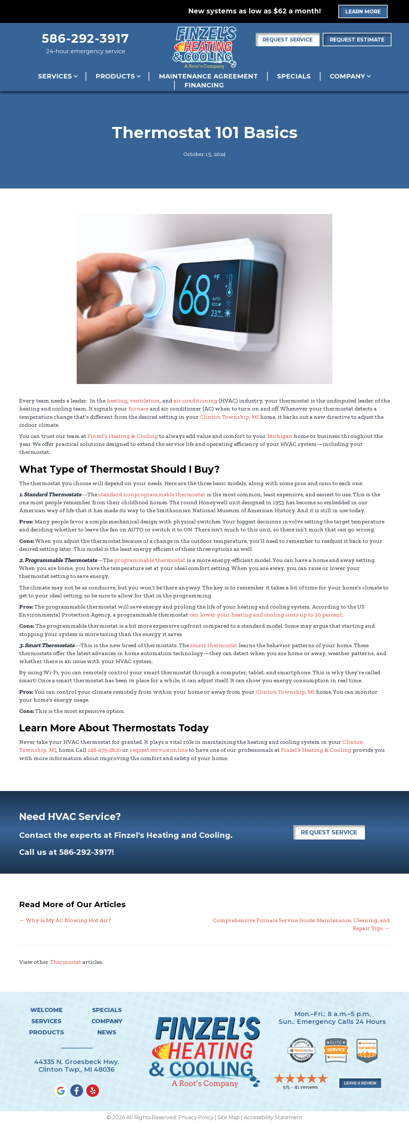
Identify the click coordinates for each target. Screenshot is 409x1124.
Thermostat (65, 961)
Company (347, 76)
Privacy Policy (195, 1117)
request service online (159, 749)
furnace (138, 408)
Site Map (229, 1117)
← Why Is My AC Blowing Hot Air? (65, 920)
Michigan (279, 436)
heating (117, 400)
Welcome (46, 1010)
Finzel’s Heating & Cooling (123, 436)
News (106, 1032)
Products (115, 76)
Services (55, 76)
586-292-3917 (85, 38)
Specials (294, 76)
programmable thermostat (149, 560)
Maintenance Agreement (208, 76)
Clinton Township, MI (229, 416)
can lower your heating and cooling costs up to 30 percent (265, 614)
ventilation (145, 400)
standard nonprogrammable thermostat (151, 494)
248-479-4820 (104, 749)
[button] (76, 76)
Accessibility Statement (273, 1117)
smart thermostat (213, 645)
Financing (204, 85)
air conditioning (195, 400)
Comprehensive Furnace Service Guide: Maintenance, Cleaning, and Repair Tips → (301, 924)
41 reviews (306, 1087)
